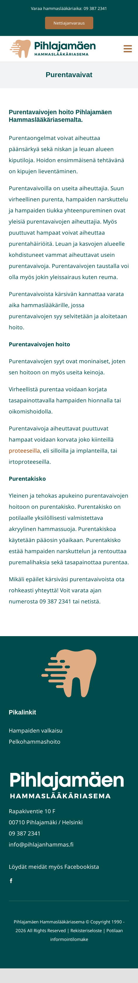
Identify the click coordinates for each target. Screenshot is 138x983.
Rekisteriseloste (86, 930)
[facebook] (11, 880)
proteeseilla (24, 450)
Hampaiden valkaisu (36, 730)
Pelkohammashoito (35, 741)
